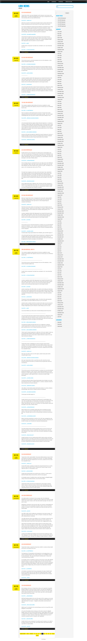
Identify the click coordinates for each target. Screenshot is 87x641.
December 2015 (61, 282)
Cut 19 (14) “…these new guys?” (28, 434)
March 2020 (60, 181)
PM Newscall (61, 1)
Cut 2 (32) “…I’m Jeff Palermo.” (27, 550)
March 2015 (60, 300)
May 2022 (59, 129)
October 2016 (60, 262)
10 (36, 633)
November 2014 (61, 308)
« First (28, 633)
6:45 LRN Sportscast (27, 150)
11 (38, 633)
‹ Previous (31, 633)
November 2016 (61, 260)
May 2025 (59, 57)
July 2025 (59, 53)
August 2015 (60, 290)
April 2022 (59, 131)
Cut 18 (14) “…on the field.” (27, 423)
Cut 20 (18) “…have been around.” (28, 443)
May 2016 (59, 272)
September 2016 (61, 264)
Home (48, 1)
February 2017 (60, 254)
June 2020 (60, 175)
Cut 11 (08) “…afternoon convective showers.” (30, 117)
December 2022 (61, 115)
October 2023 (60, 95)
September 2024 (61, 73)
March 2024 (60, 85)
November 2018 (61, 213)
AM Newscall (54, 1)
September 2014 (61, 312)
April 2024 (59, 83)
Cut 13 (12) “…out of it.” (26, 510)
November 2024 (61, 69)
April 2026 (59, 35)
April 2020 (59, 179)
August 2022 (60, 123)
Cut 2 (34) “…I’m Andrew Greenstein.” (29, 64)
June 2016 (60, 270)
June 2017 (60, 246)
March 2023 (60, 109)
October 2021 (60, 143)
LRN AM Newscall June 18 (28, 249)
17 (50, 633)
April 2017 (59, 250)
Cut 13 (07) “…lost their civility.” (27, 231)
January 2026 (60, 41)
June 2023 (60, 103)
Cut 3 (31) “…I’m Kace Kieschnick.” (28, 275)
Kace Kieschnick (16, 498)
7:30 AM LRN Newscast (27, 102)
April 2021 (59, 155)
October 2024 (60, 71)
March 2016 (60, 276)
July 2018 (59, 221)
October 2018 (60, 215)
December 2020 (61, 163)
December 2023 (61, 91)
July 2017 (59, 244)
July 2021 (59, 149)
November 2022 (61, 117)
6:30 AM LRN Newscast (27, 195)
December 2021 (61, 139)
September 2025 (61, 49)
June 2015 (60, 294)
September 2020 (61, 169)
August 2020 (60, 171)
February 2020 (60, 183)
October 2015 (60, 286)
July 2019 (59, 197)
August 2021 (60, 147)
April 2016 (59, 274)
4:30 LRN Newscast (26, 544)
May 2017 (59, 248)
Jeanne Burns (16, 60)
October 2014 (60, 310)
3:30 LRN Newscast (26, 585)
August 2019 (60, 195)
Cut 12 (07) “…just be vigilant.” (27, 72)
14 (44, 633)
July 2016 (59, 268)
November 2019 (61, 189)
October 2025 (60, 47)
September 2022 (61, 121)
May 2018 (59, 225)
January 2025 (60, 65)
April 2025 (59, 59)
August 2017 (60, 242)
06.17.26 (16, 250)
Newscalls (59, 322)
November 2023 (61, 93)
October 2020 (60, 167)
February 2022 (60, 135)
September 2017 (61, 240)
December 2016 (61, 258)
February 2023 (60, 111)
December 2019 (61, 187)
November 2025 (61, 45)
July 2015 (59, 292)
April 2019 (59, 203)
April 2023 (59, 107)
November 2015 (61, 284)
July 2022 (59, 125)
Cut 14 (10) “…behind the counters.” (28, 139)
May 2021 (59, 153)
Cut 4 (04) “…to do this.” (26, 219)
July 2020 (59, 173)
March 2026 (60, 37)
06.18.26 (16, 13)
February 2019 (60, 207)
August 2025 (60, 51)
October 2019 (60, 191)
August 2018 (60, 219)
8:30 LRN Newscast (61, 22)
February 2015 (60, 302)
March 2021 (60, 157)
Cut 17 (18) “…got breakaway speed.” (29, 415)
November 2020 (61, 165)
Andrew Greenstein (16, 16)
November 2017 (61, 236)
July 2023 (59, 101)
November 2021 (61, 141)
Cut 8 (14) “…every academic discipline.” (29, 131)
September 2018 (61, 217)
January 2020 (60, 185)
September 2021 (61, 145)
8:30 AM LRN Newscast (27, 57)
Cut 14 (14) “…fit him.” (26, 577)
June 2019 (60, 199)
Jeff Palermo (16, 152)
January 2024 (60, 89)
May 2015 (59, 296)
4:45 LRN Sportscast (27, 495)
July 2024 (59, 77)
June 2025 (60, 55)
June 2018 (60, 223)
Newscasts (26, 144)
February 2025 (60, 63)
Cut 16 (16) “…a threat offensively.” (28, 160)
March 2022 (60, 133)
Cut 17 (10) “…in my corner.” (27, 531)
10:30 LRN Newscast (62, 18)
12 (40, 633)
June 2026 (60, 31)
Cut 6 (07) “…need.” (25, 308)
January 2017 (60, 256)
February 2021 (60, 159)
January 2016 (60, 280)
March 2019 (60, 205)
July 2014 (59, 316)
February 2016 (60, 278)
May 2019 (59, 201)
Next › (53, 633)
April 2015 (59, 298)
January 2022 (60, 137)
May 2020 (59, 177)
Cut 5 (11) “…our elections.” (27, 568)
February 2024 (60, 87)
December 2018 (61, 211)
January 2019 (60, 209)
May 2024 (59, 81)
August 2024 (60, 75)
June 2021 (60, 151)
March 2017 (60, 252)
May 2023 (59, 105)
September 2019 (61, 193)
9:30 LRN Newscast (26, 12)
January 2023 (60, 113)
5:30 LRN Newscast (26, 454)
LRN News (24, 6)
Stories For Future (68, 1)
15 (46, 633)
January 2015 (60, 304)
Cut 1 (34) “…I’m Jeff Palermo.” (27, 110)
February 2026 (60, 39)
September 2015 (61, 288)
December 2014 (61, 306)
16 (48, 633)
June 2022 (60, 127)
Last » (37, 635)
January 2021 (60, 161)
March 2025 (60, 61)
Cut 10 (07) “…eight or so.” (27, 204)
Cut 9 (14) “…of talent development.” (28, 94)
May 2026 (59, 33)
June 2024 (60, 79)
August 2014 (60, 314)
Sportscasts (26, 538)
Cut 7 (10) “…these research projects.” (29, 241)
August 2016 (60, 266)
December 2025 (61, 43)
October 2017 (60, 238)
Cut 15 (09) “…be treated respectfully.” (29, 391)
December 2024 (61, 67)
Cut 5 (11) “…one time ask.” (27, 84)
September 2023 (61, 97)
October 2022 (60, 119)
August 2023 (60, 99)
